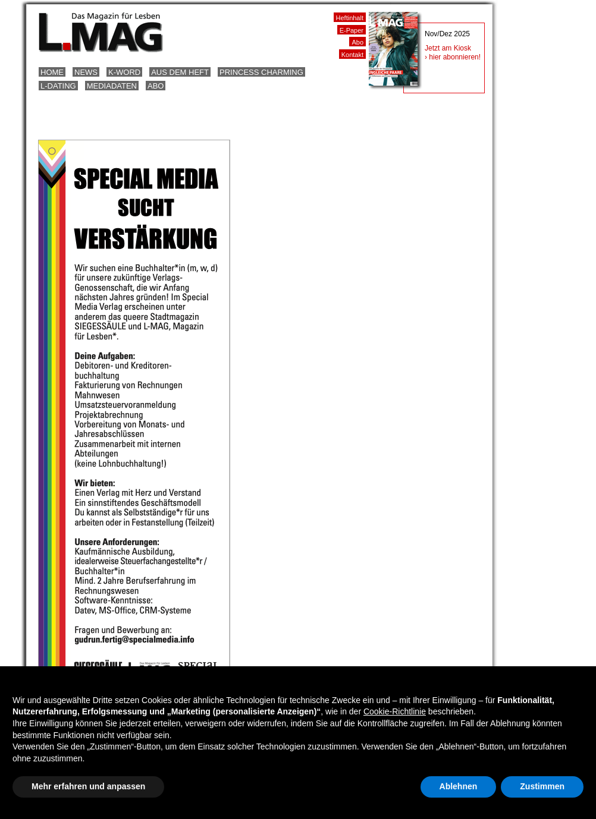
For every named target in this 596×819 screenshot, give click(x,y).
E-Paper (351, 30)
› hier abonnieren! (453, 57)
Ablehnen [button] (459, 786)
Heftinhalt (349, 17)
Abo (156, 85)
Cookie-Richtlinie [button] (394, 711)
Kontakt (352, 54)
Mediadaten (112, 85)
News (86, 72)
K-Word (124, 72)
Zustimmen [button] (542, 786)
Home (52, 72)
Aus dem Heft (180, 72)
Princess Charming (261, 72)
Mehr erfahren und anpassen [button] (88, 786)
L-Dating (58, 85)
